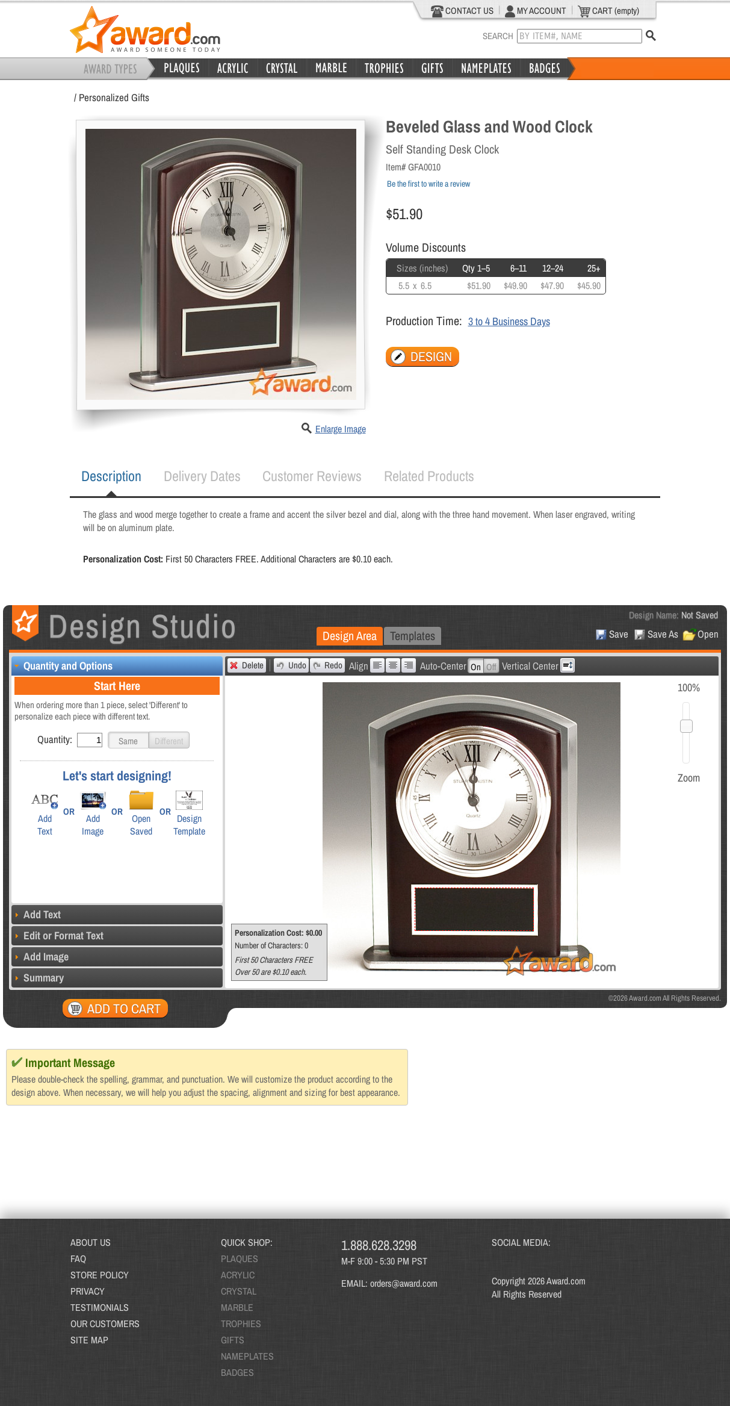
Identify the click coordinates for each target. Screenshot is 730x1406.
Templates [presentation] (412, 635)
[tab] (111, 476)
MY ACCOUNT (535, 10)
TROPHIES (241, 1323)
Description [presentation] (111, 475)
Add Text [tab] (36, 914)
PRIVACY (87, 1291)
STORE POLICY (99, 1274)
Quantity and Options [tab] (62, 665)
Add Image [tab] (40, 956)
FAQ (78, 1258)
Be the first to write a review (428, 183)
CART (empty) (608, 10)
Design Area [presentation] (350, 635)
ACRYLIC (238, 1274)
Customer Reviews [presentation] (312, 475)
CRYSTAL (238, 1291)
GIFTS (232, 1339)
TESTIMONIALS (99, 1307)
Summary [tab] (37, 977)
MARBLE (237, 1307)
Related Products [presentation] (429, 475)
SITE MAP (89, 1339)
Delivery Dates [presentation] (202, 475)
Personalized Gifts (114, 97)
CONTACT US (462, 10)
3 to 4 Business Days (509, 321)
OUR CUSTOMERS (105, 1323)
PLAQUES (239, 1258)
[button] (128, 740)
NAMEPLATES (247, 1356)
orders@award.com (404, 1283)
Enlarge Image (340, 428)
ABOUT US (90, 1242)
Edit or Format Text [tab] (57, 935)
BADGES (237, 1372)
